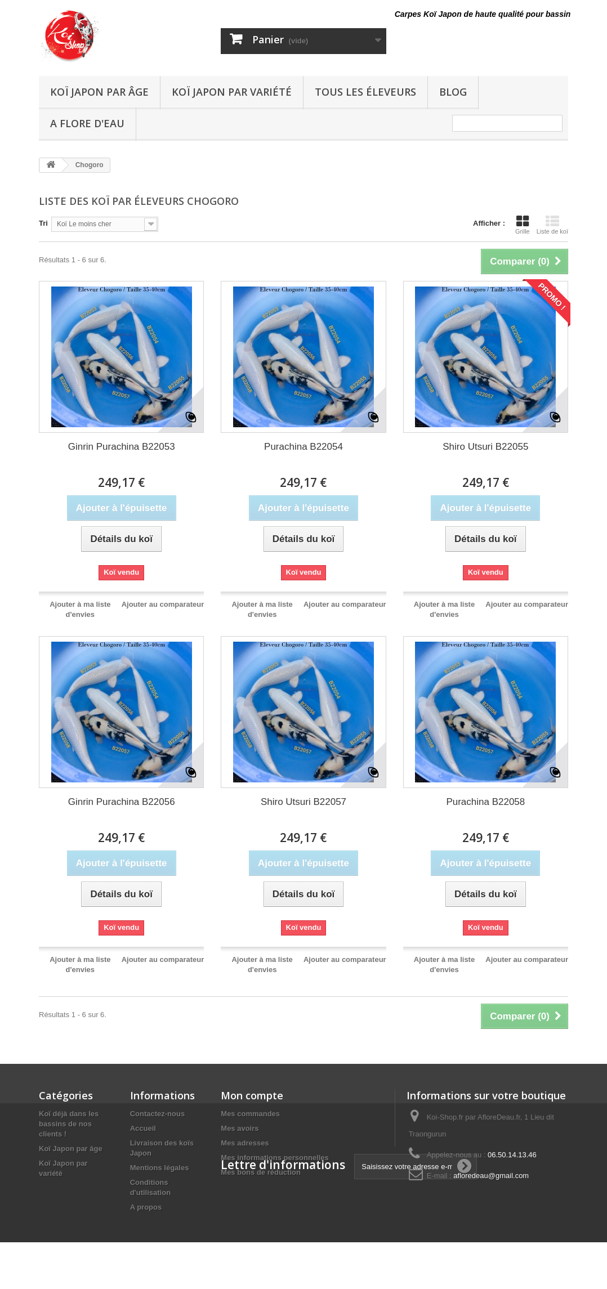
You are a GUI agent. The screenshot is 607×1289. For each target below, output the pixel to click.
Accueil (143, 1128)
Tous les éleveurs (365, 92)
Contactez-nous (157, 1113)
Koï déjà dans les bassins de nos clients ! (69, 1123)
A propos (146, 1207)
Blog (453, 92)
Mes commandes (250, 1113)
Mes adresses (245, 1143)
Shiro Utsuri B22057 (303, 801)
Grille (522, 224)
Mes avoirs (239, 1128)
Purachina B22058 (485, 801)
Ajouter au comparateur (163, 604)
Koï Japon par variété (232, 92)
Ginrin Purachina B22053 (121, 446)
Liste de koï (552, 224)
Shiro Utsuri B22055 (485, 446)
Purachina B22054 (303, 446)
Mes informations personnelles (274, 1157)
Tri (43, 223)
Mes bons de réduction (261, 1172)
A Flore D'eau (87, 123)
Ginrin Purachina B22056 (121, 801)
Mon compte (252, 1095)
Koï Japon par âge (99, 92)
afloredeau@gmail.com (491, 1175)
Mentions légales (159, 1167)
